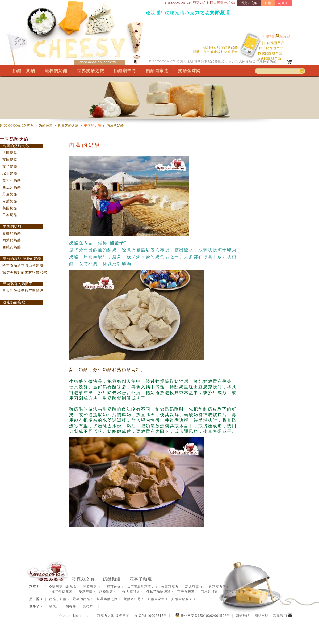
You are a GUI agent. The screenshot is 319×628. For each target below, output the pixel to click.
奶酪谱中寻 (125, 70)
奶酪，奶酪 (24, 70)
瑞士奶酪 (9, 173)
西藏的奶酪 (11, 247)
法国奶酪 (9, 153)
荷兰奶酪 (9, 167)
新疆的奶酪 (11, 233)
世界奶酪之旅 (90, 70)
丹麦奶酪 (9, 194)
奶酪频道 (46, 125)
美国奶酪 (9, 208)
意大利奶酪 (11, 180)
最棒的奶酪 (56, 70)
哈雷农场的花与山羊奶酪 (22, 265)
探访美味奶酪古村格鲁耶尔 (24, 272)
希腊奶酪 (9, 201)
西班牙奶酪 (11, 187)
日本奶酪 (9, 215)
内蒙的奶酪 (115, 125)
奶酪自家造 (157, 70)
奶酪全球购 (189, 70)
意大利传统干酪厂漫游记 (22, 291)
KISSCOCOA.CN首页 (16, 125)
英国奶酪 (9, 160)
